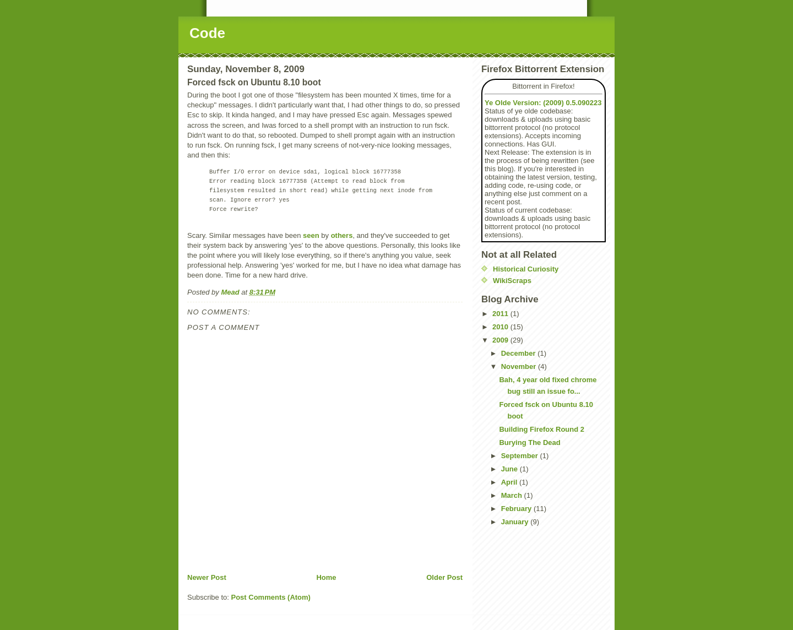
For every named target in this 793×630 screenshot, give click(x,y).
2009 (501, 340)
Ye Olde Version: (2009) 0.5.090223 (543, 103)
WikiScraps (512, 280)
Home (326, 577)
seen (311, 235)
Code (207, 33)
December (519, 353)
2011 (501, 313)
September (520, 456)
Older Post (444, 577)
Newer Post (206, 577)
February (517, 508)
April (510, 482)
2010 (501, 327)
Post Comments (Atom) (271, 597)
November (519, 366)
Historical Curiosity (525, 269)
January (515, 522)
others (342, 235)
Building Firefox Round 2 (541, 429)
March (512, 495)
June (510, 469)
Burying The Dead (529, 442)
